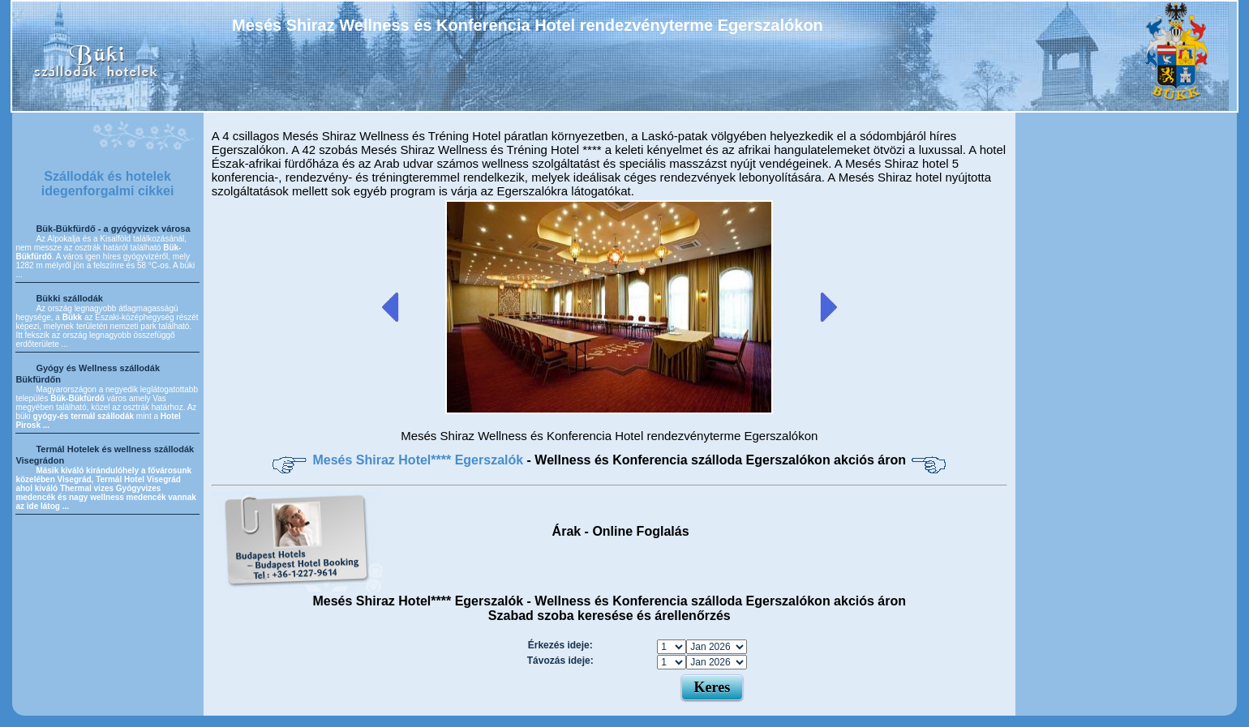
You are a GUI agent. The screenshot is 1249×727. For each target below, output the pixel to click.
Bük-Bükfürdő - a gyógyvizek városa (113, 228)
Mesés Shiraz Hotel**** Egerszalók (419, 460)
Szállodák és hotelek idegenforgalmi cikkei (107, 183)
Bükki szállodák (69, 298)
